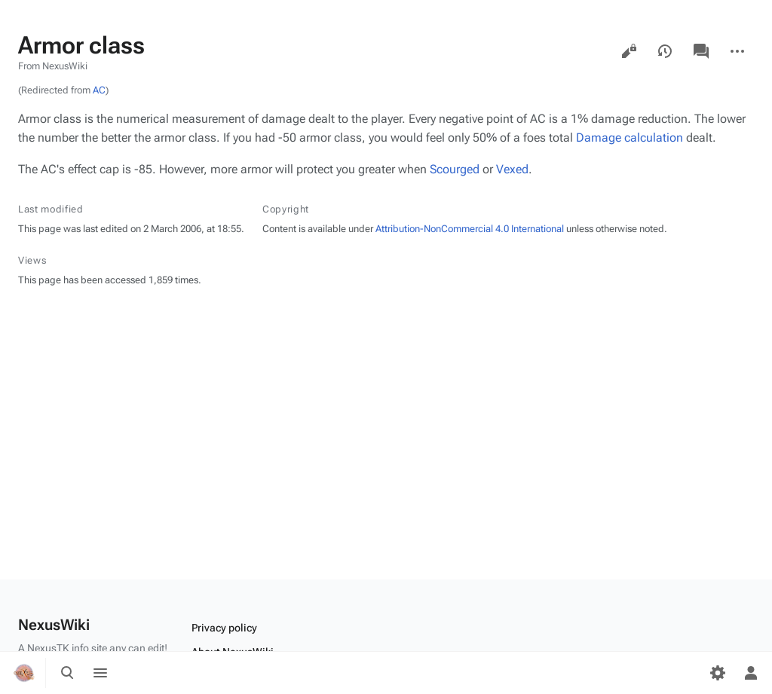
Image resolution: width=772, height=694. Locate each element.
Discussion (701, 51)
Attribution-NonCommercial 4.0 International (469, 228)
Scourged (454, 169)
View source (628, 51)
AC (99, 90)
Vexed (512, 169)
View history (664, 51)
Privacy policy (224, 628)
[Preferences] (718, 673)
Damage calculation (629, 137)
